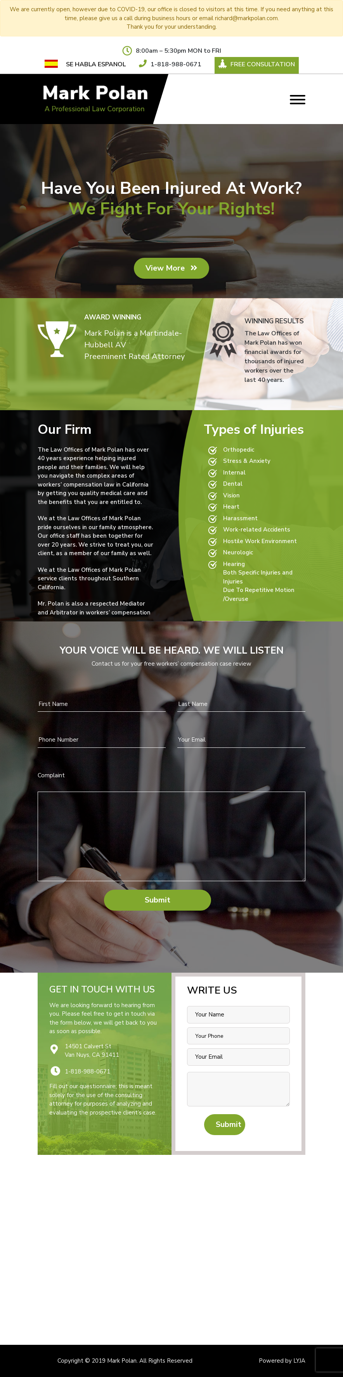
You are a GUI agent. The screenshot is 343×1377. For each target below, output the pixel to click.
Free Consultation (256, 64)
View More (171, 268)
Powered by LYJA (282, 1361)
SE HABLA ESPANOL (96, 64)
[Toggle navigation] (297, 99)
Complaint (51, 775)
